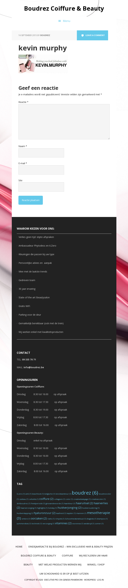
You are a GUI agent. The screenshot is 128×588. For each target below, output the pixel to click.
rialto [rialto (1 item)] (51, 519)
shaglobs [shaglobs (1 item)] (91, 519)
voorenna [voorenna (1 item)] (77, 523)
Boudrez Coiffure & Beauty (64, 8)
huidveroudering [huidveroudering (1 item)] (90, 508)
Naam (22, 146)
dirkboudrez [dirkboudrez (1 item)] (23, 503)
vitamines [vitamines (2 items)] (63, 523)
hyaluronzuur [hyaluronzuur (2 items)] (44, 513)
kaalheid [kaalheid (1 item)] (61, 513)
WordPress (90, 579)
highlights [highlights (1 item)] (42, 508)
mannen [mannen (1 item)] (81, 513)
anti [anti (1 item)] (28, 494)
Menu (66, 21)
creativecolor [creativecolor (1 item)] (98, 499)
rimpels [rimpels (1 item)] (59, 519)
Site (20, 180)
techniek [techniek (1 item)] (37, 523)
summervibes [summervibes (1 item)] (24, 523)
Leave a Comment (95, 35)
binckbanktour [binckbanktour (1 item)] (63, 494)
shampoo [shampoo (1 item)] (102, 519)
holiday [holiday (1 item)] (52, 508)
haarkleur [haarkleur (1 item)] (69, 503)
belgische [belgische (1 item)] (49, 494)
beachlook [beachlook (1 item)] (38, 494)
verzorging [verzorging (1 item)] (48, 523)
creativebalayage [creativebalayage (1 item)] (82, 499)
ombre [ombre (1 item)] (26, 519)
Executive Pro (51, 579)
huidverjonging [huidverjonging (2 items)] (70, 507)
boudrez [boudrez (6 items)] (85, 492)
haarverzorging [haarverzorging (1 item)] (28, 508)
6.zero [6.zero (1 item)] (21, 494)
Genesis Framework (73, 579)
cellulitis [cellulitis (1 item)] (34, 499)
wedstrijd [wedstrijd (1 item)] (89, 523)
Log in (100, 579)
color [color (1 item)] (69, 499)
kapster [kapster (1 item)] (71, 513)
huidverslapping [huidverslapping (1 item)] (25, 513)
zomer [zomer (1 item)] (99, 523)
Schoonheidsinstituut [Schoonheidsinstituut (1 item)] (75, 519)
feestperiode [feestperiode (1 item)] (38, 503)
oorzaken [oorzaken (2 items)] (39, 518)
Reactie (23, 102)
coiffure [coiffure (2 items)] (46, 499)
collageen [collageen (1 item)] (59, 499)
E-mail (22, 163)
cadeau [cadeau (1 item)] (23, 499)
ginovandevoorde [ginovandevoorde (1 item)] (54, 503)
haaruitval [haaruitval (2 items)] (84, 503)
